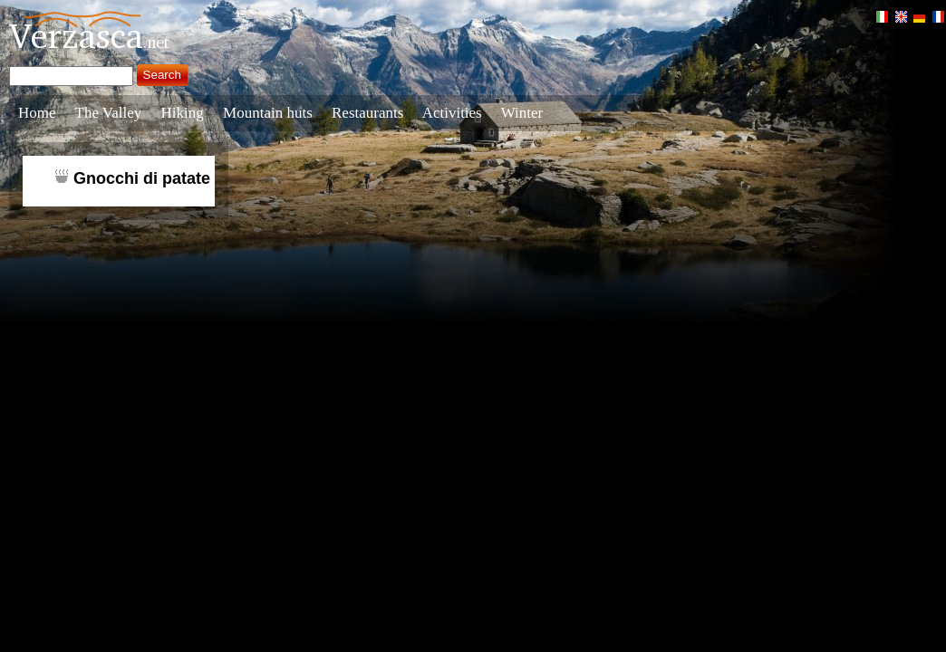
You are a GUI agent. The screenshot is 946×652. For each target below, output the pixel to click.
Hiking (182, 112)
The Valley (108, 112)
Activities (452, 112)
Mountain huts (268, 112)
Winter (522, 112)
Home (37, 112)
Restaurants (367, 112)
